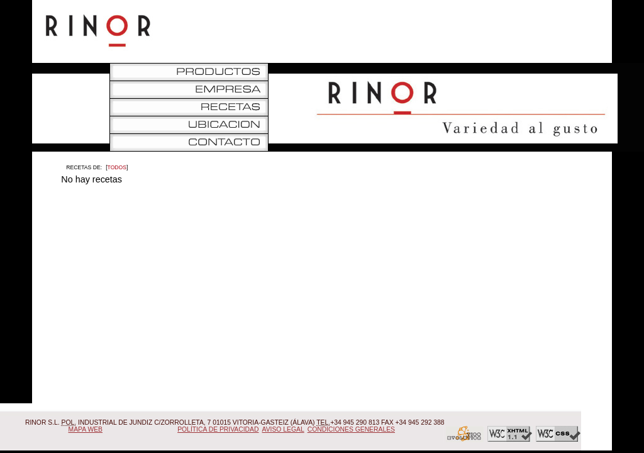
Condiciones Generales (351, 429)
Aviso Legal (283, 429)
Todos (117, 167)
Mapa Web (86, 429)
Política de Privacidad (217, 429)
